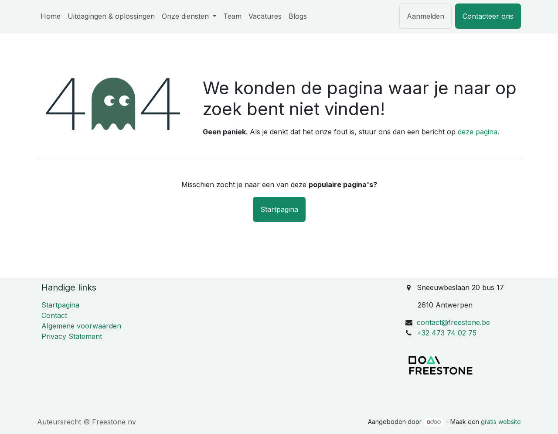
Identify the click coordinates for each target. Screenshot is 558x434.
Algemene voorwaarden (81, 325)
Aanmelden (425, 16)
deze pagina (477, 131)
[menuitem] (50, 16)
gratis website (501, 421)
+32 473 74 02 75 (446, 332)
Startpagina (279, 209)
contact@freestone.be (453, 322)
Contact (54, 315)
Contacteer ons (488, 16)
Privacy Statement (71, 336)
